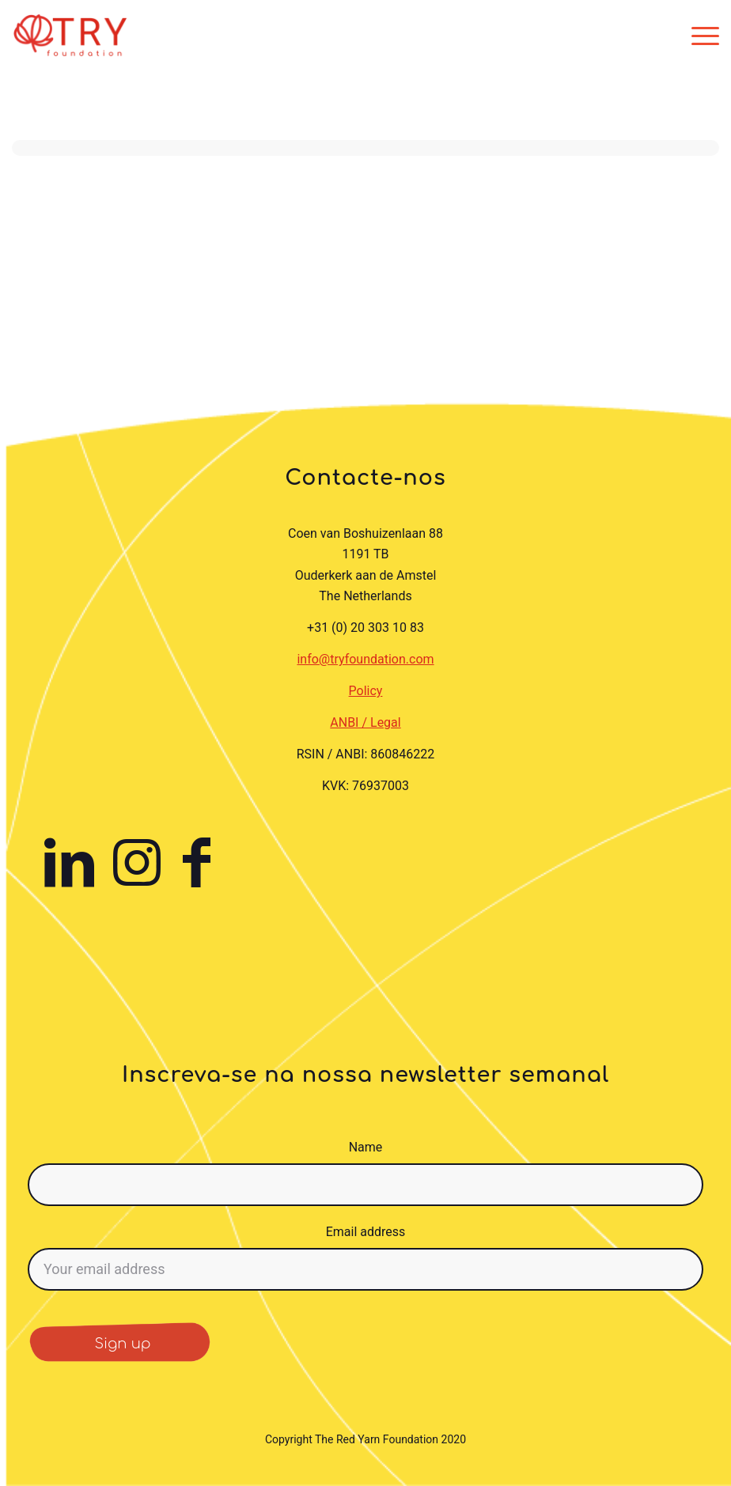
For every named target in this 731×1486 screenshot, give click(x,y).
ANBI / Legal (365, 722)
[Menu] (701, 35)
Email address (366, 1231)
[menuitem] (701, 35)
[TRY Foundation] (70, 35)
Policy (366, 690)
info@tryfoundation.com (365, 659)
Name (366, 1147)
